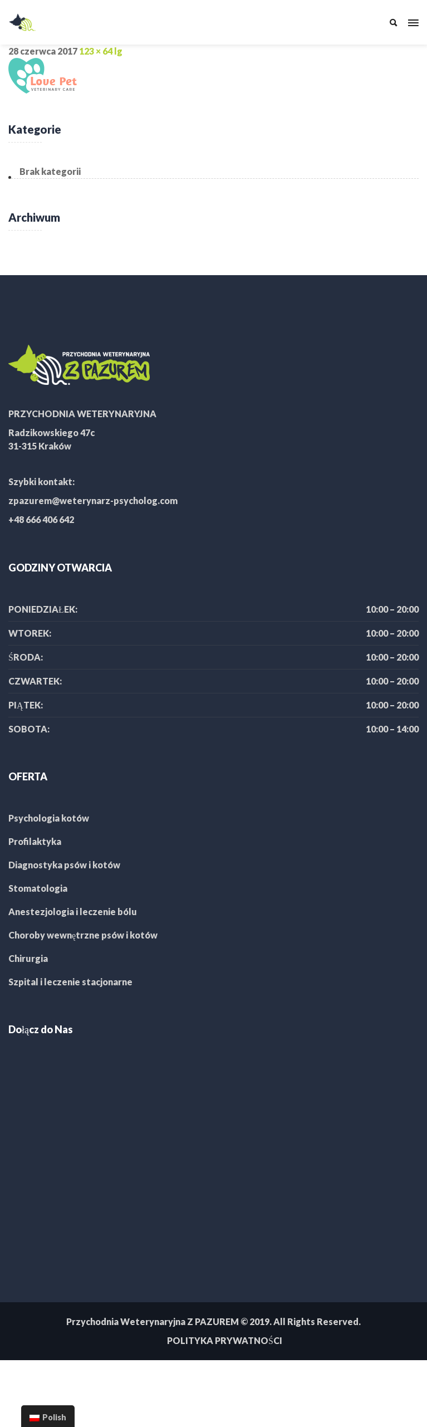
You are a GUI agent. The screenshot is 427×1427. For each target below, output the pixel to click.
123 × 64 (95, 51)
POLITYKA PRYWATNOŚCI (224, 1340)
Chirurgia (28, 958)
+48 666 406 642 (41, 519)
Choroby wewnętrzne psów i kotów (83, 935)
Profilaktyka (34, 841)
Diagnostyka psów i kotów (64, 864)
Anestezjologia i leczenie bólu (72, 911)
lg (118, 51)
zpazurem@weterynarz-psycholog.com (93, 500)
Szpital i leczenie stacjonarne (70, 981)
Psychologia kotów (48, 818)
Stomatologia (37, 888)
